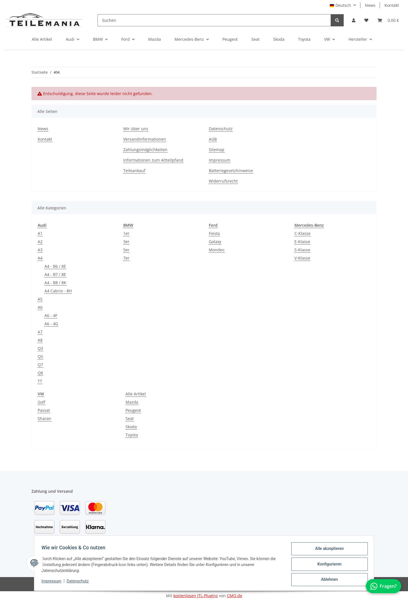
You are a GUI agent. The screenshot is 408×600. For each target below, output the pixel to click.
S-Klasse (302, 249)
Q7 (40, 364)
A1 (40, 233)
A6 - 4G (51, 323)
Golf (41, 402)
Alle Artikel (136, 394)
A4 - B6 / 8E (55, 266)
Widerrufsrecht (223, 181)
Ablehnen (327, 580)
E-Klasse (302, 241)
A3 (40, 249)
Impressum (53, 582)
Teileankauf (134, 170)
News (370, 5)
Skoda (131, 426)
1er (126, 233)
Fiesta (214, 233)
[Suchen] (214, 20)
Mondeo (216, 249)
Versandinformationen (144, 139)
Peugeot (133, 410)
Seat (130, 418)
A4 (40, 258)
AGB (213, 139)
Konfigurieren (327, 565)
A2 (40, 241)
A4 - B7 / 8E (55, 274)
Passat (44, 410)
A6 (40, 307)
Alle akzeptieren (327, 550)
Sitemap (216, 149)
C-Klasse (302, 233)
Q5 (40, 356)
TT (40, 381)
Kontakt (391, 5)
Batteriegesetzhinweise (231, 170)
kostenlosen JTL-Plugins (195, 595)
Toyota (132, 435)
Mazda (132, 402)
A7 (40, 332)
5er (126, 249)
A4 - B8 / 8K (55, 282)
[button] (353, 20)
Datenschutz (80, 582)
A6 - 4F (50, 315)
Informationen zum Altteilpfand (153, 160)
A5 (40, 299)
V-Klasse (302, 258)
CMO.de (234, 595)
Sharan (44, 418)
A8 (40, 340)
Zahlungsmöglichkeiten (145, 149)
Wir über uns (135, 128)
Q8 (40, 373)
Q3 (40, 348)
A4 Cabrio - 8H (58, 290)
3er (126, 241)
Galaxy (215, 241)
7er (126, 258)
